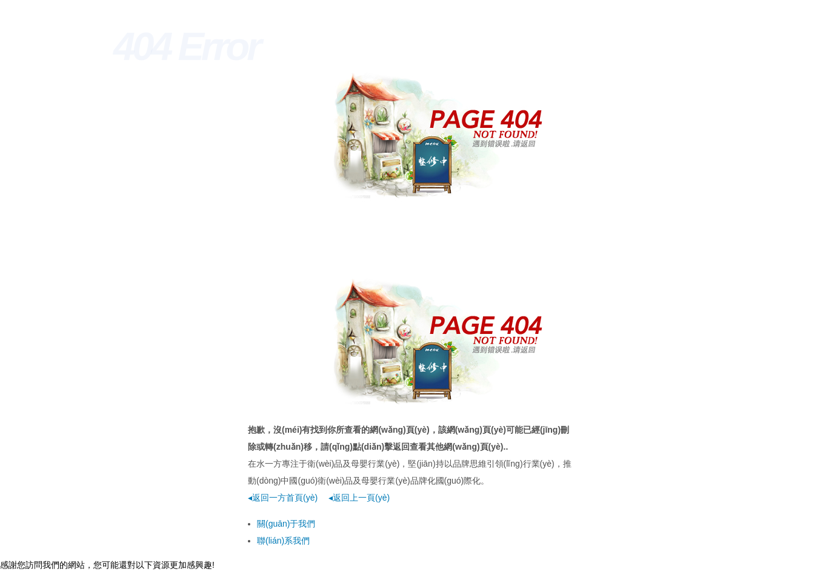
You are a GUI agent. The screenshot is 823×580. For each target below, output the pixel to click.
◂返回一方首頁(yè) (283, 497)
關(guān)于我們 (286, 523)
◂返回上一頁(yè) (359, 497)
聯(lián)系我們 (283, 540)
